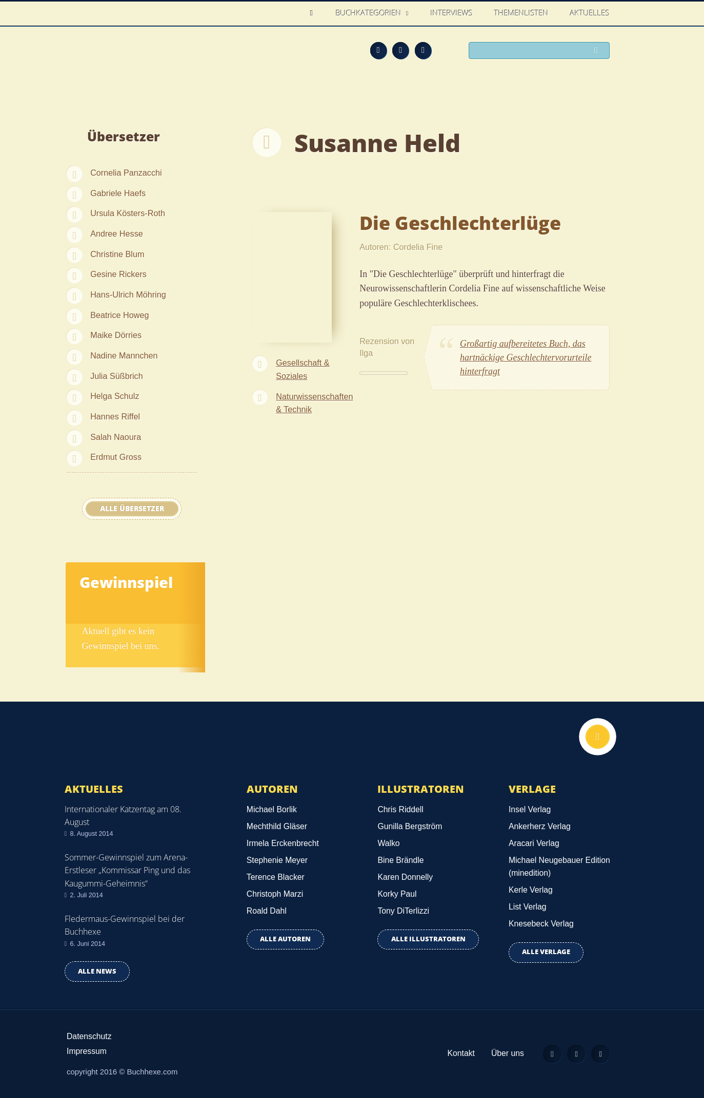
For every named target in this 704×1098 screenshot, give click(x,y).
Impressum (87, 1051)
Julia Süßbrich (116, 376)
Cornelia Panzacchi (126, 172)
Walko (388, 843)
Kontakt (455, 1053)
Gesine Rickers (118, 274)
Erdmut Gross (116, 456)
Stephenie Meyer (277, 860)
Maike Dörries (116, 335)
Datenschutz (89, 1036)
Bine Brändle (400, 860)
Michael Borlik (272, 809)
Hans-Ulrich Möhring (128, 294)
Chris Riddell (400, 809)
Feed (378, 50)
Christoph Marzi (275, 894)
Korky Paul (396, 894)
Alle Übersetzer (132, 508)
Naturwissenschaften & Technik (314, 403)
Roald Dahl (267, 910)
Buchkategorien (370, 13)
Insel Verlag (530, 809)
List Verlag (528, 906)
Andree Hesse (116, 233)
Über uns (501, 1053)
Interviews (452, 13)
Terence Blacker (276, 877)
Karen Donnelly (405, 877)
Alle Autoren (285, 939)
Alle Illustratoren (428, 939)
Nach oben (596, 738)
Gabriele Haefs (118, 193)
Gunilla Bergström (409, 826)
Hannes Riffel (115, 416)
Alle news (97, 971)
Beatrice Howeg (119, 315)
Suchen (597, 51)
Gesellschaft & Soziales (302, 369)
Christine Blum (117, 254)
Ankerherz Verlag (540, 826)
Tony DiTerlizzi (403, 910)
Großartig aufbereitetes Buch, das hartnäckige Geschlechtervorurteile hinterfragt (525, 357)
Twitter (423, 50)
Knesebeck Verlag (541, 923)
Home (315, 13)
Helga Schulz (114, 395)
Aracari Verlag (534, 843)
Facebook (400, 50)
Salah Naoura (115, 436)
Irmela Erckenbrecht (283, 843)
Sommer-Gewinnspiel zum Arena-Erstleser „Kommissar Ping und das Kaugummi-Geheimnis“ (127, 870)
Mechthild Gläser (277, 826)
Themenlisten (521, 13)
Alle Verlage (546, 951)
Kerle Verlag (531, 889)
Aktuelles (590, 13)
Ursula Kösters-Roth (127, 213)
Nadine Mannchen (123, 355)
